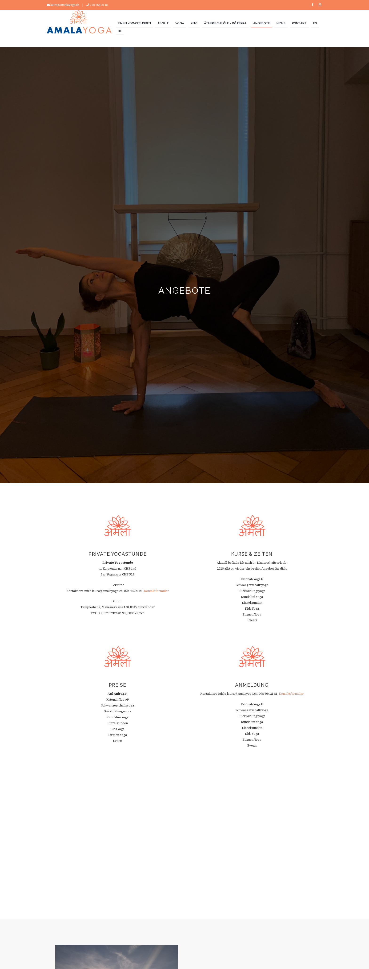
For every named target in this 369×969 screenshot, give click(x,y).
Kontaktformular (156, 591)
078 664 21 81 (99, 5)
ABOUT (163, 23)
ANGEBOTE (261, 23)
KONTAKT (299, 23)
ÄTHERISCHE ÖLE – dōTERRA (225, 23)
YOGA (179, 23)
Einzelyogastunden (134, 23)
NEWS (281, 23)
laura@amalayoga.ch (64, 5)
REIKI (194, 23)
